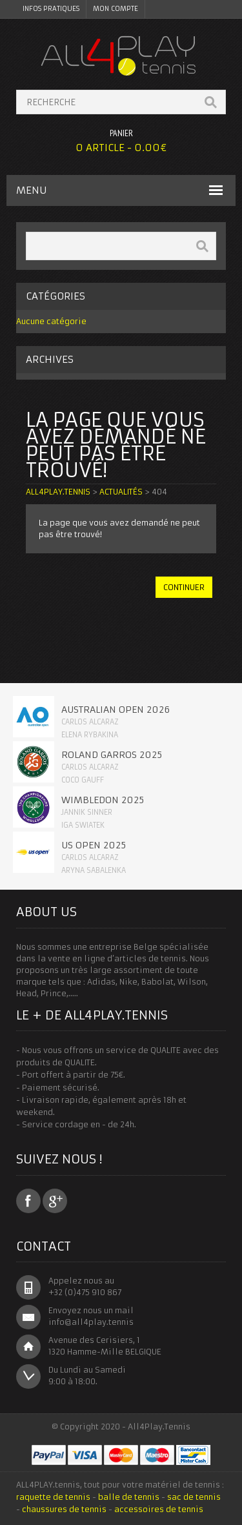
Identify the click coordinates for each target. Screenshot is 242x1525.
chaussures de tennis (64, 1509)
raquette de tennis (53, 1497)
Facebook (28, 1201)
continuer (184, 587)
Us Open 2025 (93, 845)
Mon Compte (115, 9)
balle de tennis (128, 1497)
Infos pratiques (51, 9)
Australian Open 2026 (115, 709)
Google (55, 1201)
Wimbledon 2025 (102, 800)
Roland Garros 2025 (111, 755)
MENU (31, 190)
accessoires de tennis (158, 1509)
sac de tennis (194, 1497)
